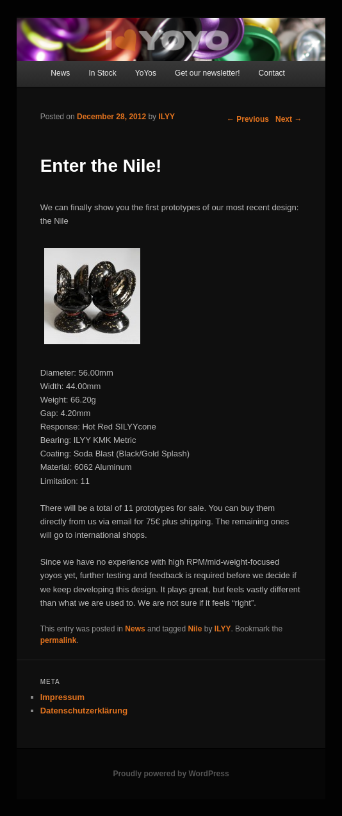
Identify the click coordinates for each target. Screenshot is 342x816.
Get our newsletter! (207, 73)
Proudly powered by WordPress (171, 773)
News (60, 73)
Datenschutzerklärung (84, 710)
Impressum (62, 697)
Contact (272, 73)
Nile (195, 628)
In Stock (102, 73)
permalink (58, 640)
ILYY (166, 116)
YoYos (145, 73)
